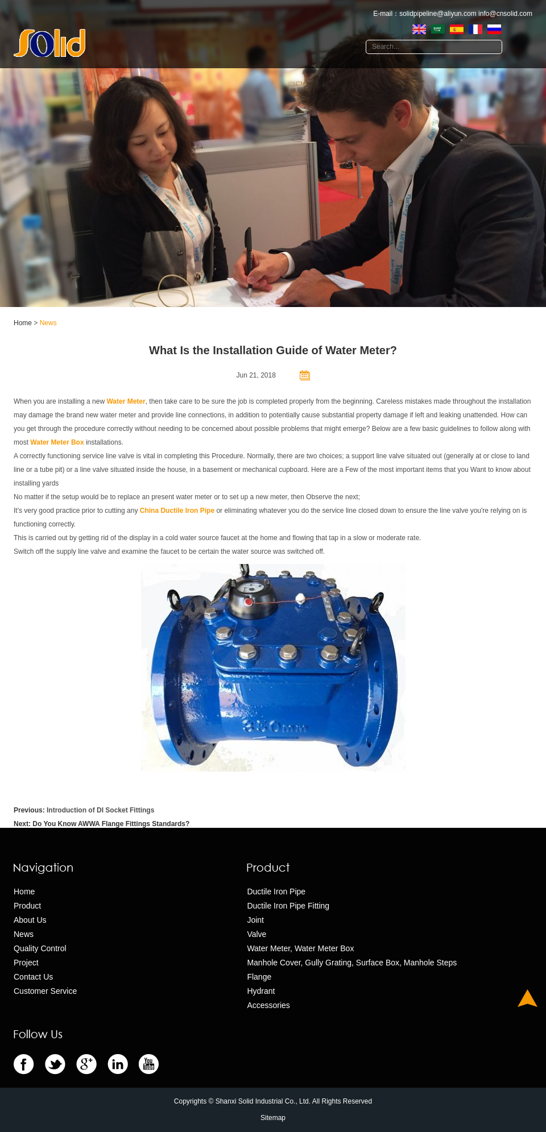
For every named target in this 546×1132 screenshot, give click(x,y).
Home (23, 323)
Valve (256, 934)
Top (527, 998)
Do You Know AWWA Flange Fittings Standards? (110, 824)
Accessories (268, 1005)
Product (27, 905)
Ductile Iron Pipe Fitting (288, 905)
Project (26, 962)
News (48, 323)
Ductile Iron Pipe (276, 891)
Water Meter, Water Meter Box (300, 948)
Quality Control (40, 948)
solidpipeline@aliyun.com (438, 14)
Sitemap (273, 1118)
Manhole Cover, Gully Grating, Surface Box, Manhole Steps (352, 962)
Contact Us (33, 976)
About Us (30, 919)
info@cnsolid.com (505, 14)
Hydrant (261, 991)
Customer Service (45, 991)
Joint (255, 919)
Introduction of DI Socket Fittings (100, 810)
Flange (259, 976)
